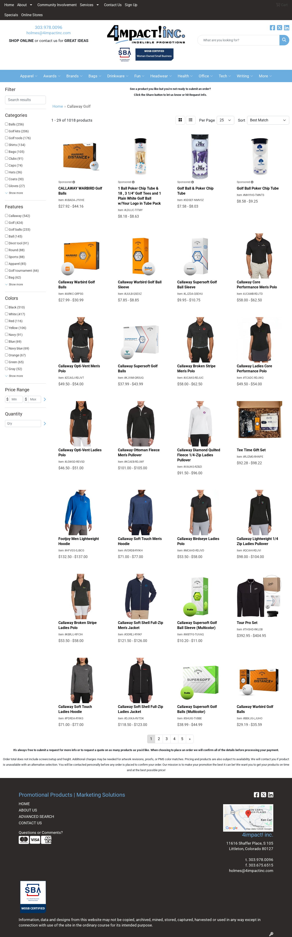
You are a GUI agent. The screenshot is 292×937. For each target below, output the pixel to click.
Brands (74, 76)
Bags (95, 76)
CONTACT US (30, 823)
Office (206, 76)
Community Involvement (57, 5)
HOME (24, 803)
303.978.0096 (48, 27)
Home (9, 5)
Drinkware (117, 76)
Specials (11, 15)
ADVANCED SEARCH (36, 816)
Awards (51, 76)
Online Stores (32, 15)
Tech (225, 76)
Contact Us (113, 5)
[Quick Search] (238, 40)
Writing (245, 76)
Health (185, 76)
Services (86, 5)
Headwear (161, 76)
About (22, 5)
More (265, 76)
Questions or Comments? (41, 832)
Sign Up (131, 5)
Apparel (28, 76)
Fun (139, 76)
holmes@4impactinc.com (48, 33)
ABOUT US (28, 810)
